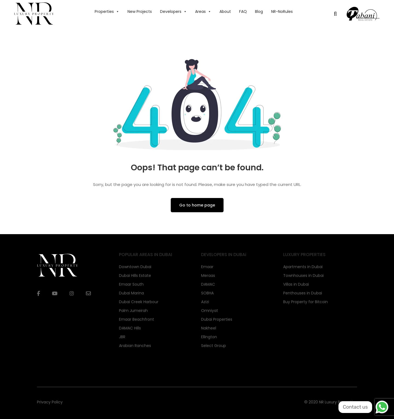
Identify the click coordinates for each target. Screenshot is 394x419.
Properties (107, 11)
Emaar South (131, 284)
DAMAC (208, 284)
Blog (259, 11)
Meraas (208, 275)
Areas (203, 11)
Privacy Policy (50, 402)
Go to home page (197, 205)
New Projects (140, 11)
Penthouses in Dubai (302, 293)
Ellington (209, 337)
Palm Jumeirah (133, 310)
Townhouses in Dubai (303, 275)
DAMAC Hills (130, 328)
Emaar (207, 266)
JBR (122, 337)
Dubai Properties (216, 319)
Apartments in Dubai (303, 266)
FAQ (243, 11)
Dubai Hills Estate (135, 275)
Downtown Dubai (135, 266)
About (225, 11)
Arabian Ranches (135, 345)
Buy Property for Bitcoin (305, 302)
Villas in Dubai (296, 284)
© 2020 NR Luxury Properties (330, 402)
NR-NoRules (282, 11)
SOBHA (207, 293)
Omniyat (209, 310)
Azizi (205, 302)
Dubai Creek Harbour (138, 302)
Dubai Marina (131, 293)
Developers (173, 11)
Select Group (213, 345)
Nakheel (208, 328)
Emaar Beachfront (136, 319)
